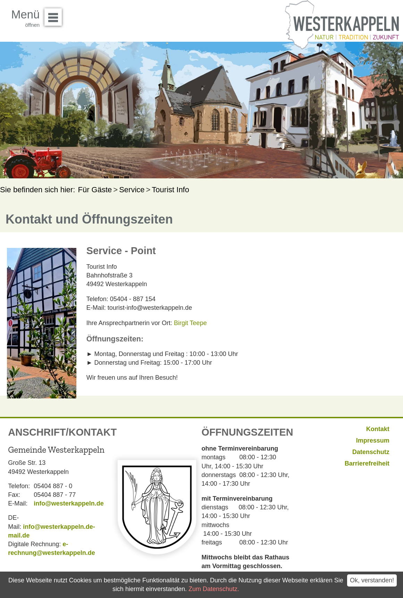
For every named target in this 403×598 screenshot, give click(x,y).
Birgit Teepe (190, 323)
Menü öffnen (55, 14)
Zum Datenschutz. (213, 588)
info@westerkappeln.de (69, 503)
